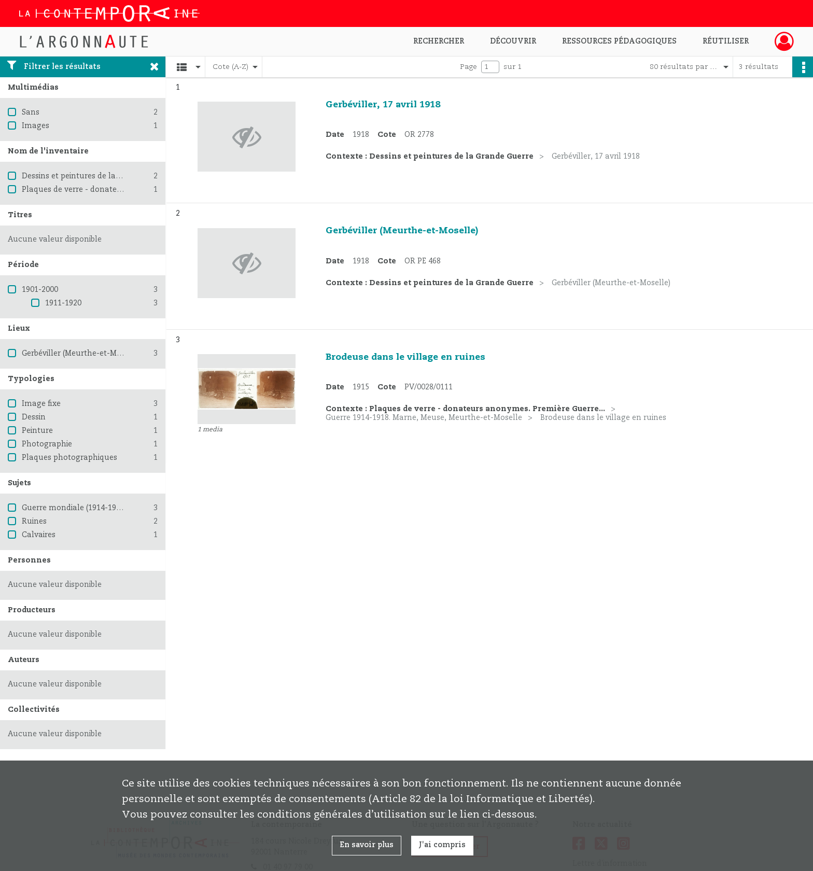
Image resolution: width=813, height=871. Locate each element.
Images (35, 126)
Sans (30, 112)
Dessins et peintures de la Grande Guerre (97, 176)
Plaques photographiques (69, 457)
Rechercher (438, 41)
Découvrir (513, 41)
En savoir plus (367, 845)
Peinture (37, 430)
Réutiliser (726, 41)
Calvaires (38, 535)
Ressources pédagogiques (619, 41)
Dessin (34, 417)
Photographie (47, 444)
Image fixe (41, 404)
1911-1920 (63, 303)
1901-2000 (40, 289)
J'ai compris (442, 845)
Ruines (34, 521)
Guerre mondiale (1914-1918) (74, 508)
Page (468, 67)
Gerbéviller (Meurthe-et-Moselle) (81, 353)
